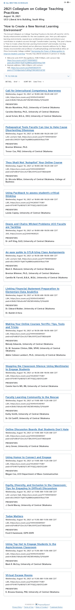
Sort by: (28, 81)
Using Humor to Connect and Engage (28, 457)
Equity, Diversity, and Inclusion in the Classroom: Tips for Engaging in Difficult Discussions (36, 486)
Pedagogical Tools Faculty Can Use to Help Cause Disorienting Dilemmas (36, 128)
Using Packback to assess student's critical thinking (32, 194)
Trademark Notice (56, 607)
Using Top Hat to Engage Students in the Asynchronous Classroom (31, 545)
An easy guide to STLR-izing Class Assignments (35, 252)
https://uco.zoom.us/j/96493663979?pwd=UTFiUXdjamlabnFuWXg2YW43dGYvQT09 (26, 69)
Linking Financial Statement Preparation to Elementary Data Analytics (32, 290)
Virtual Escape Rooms (19, 575)
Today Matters (14, 516)
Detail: (8, 81)
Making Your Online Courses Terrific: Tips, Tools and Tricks (35, 325)
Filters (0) (11, 77)
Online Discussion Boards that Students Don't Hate (37, 429)
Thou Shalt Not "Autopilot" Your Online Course (34, 162)
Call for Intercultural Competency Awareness (33, 90)
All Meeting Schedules (16, 3)
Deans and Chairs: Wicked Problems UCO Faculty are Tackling (36, 225)
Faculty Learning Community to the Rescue (32, 397)
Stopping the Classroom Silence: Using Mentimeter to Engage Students (37, 367)
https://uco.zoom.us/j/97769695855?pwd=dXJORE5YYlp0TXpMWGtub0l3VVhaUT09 (26, 61)
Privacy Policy (17, 607)
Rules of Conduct (42, 607)
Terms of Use (28, 607)
